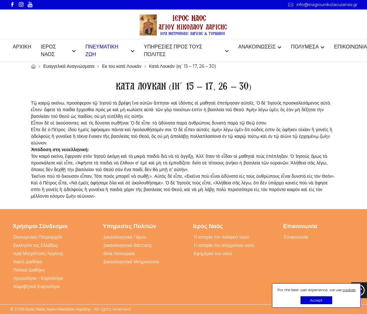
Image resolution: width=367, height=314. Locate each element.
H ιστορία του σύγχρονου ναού (224, 245)
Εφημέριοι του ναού (213, 253)
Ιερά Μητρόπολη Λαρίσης (38, 253)
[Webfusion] (183, 25)
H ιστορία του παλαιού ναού (221, 237)
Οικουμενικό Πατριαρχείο (37, 237)
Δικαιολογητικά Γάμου (125, 237)
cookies (349, 289)
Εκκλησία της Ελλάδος (35, 245)
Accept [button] (316, 300)
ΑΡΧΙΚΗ (22, 47)
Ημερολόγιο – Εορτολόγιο (38, 278)
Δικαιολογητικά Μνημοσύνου (131, 262)
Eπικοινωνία (296, 237)
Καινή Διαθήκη (27, 262)
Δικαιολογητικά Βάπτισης (128, 245)
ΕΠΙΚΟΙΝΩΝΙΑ (350, 47)
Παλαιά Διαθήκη (29, 270)
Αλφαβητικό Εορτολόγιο (36, 286)
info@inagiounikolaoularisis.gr (323, 4)
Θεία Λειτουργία (119, 253)
